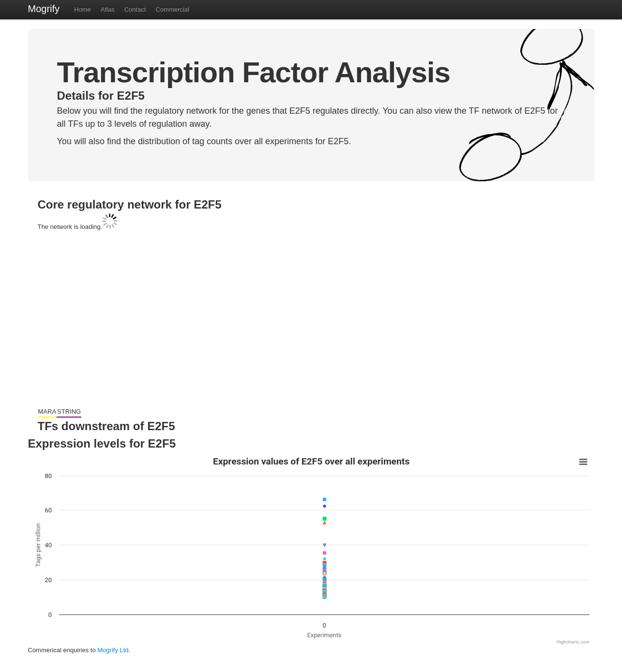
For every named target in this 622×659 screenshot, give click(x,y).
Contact (135, 9)
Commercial (172, 9)
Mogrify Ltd (112, 650)
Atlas (108, 9)
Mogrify (44, 8)
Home (82, 9)
